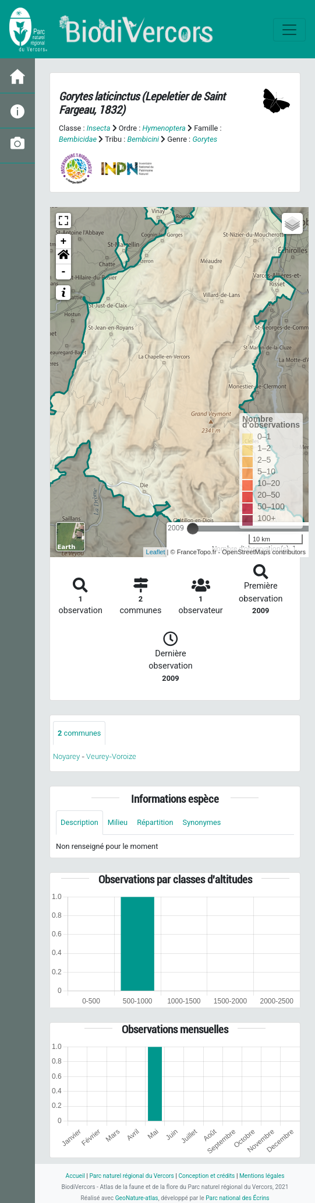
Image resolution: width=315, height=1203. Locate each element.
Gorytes (204, 139)
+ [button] (64, 242)
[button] (63, 256)
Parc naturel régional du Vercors (131, 1176)
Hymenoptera (163, 128)
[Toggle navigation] (289, 29)
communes (79, 733)
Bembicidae (78, 139)
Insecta (99, 128)
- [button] (64, 272)
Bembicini (143, 139)
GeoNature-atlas (136, 1198)
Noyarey (66, 756)
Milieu (118, 822)
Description (79, 822)
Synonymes (202, 822)
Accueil (74, 1176)
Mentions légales (262, 1176)
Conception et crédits (206, 1176)
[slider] (193, 528)
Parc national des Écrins (237, 1198)
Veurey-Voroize (111, 756)
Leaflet (155, 551)
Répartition (155, 822)
